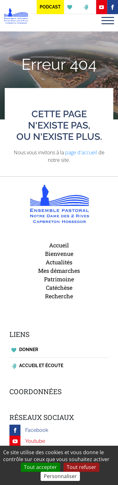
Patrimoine (59, 279)
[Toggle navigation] (107, 20)
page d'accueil (81, 152)
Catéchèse (59, 287)
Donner (24, 349)
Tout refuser (81, 467)
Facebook (28, 430)
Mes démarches (59, 270)
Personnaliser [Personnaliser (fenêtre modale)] (60, 476)
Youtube (27, 441)
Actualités (59, 262)
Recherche (59, 296)
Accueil (59, 245)
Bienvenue (59, 253)
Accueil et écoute (37, 365)
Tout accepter (40, 467)
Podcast (50, 6)
